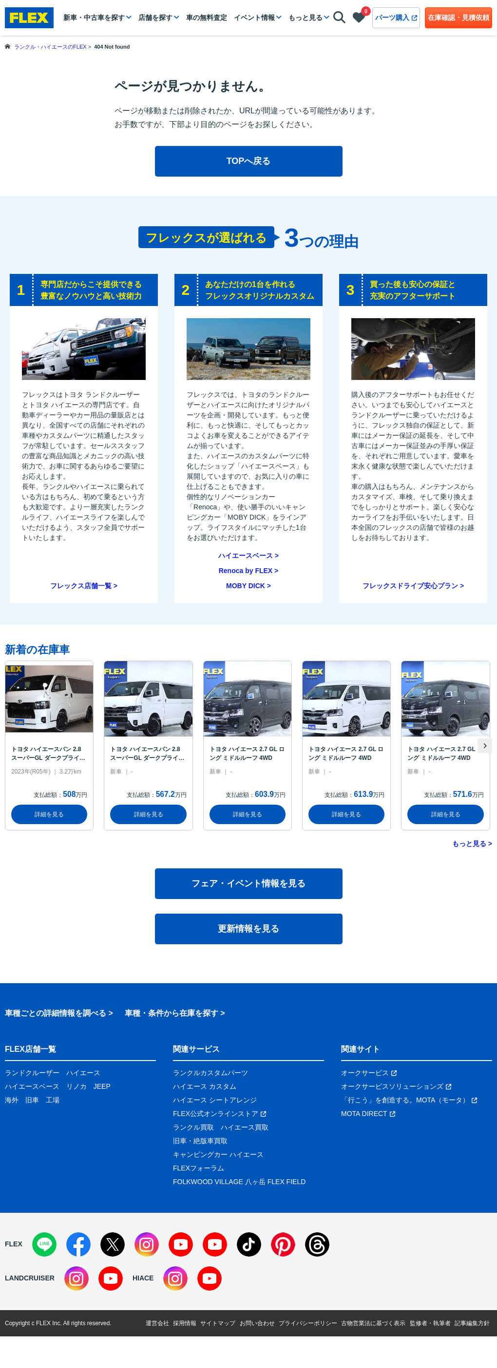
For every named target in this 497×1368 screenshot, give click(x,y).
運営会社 (157, 1323)
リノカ (76, 1086)
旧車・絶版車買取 (200, 1141)
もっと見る (305, 17)
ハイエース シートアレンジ (215, 1100)
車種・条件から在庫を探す (171, 1013)
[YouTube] (181, 1244)
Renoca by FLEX (245, 571)
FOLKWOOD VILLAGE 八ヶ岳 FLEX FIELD (239, 1182)
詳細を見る (49, 814)
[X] (112, 1244)
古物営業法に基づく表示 (373, 1323)
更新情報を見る (248, 929)
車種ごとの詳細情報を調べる (55, 1013)
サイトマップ (217, 1323)
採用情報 (184, 1323)
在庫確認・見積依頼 (458, 17)
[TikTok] (249, 1244)
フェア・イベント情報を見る (248, 883)
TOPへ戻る (249, 161)
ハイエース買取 (244, 1127)
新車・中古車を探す (94, 17)
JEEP (102, 1086)
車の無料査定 (206, 17)
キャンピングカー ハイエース (218, 1154)
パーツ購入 (396, 17)
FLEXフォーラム (198, 1168)
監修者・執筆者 (430, 1323)
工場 (52, 1100)
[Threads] (317, 1244)
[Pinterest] (283, 1244)
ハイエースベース (245, 555)
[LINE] (44, 1244)
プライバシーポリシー (308, 1323)
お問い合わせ (257, 1323)
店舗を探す (155, 17)
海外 (12, 1100)
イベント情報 (254, 17)
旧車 (32, 1100)
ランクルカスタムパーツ (210, 1073)
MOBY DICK (245, 586)
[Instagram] (146, 1244)
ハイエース (83, 1073)
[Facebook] (78, 1244)
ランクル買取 (193, 1127)
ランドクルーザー (32, 1073)
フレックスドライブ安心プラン (410, 586)
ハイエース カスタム (204, 1086)
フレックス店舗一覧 (81, 586)
